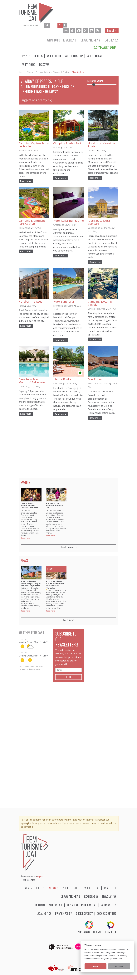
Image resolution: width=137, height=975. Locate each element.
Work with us (108, 905)
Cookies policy (84, 913)
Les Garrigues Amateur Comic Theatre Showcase (29, 505)
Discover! (44, 64)
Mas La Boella (62, 379)
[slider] (93, 84)
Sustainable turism (104, 47)
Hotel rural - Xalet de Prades (101, 144)
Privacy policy (63, 913)
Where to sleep (74, 56)
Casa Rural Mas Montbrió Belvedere (32, 380)
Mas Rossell (95, 379)
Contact (40, 905)
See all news (68, 620)
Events (26, 56)
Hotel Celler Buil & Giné (68, 220)
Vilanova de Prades (61, 72)
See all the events (68, 547)
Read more (25, 181)
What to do (28, 64)
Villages (30, 72)
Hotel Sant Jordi (63, 301)
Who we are (56, 905)
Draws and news (90, 40)
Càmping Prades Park (67, 143)
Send (68, 677)
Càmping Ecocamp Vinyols (100, 303)
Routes (38, 56)
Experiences (112, 40)
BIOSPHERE (110, 927)
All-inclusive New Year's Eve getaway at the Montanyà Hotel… (31, 583)
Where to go (54, 56)
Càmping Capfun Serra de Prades (34, 144)
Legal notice (44, 913)
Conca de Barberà (43, 72)
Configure (119, 966)
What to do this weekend (61, 40)
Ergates (40, 876)
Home (21, 72)
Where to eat (94, 56)
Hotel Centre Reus (30, 301)
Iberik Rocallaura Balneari (99, 222)
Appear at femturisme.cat (82, 905)
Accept (95, 966)
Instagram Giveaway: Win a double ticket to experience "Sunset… (55, 584)
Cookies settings (106, 913)
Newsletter (109, 896)
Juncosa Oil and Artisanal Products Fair (54, 505)
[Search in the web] (47, 25)
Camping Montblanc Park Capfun (32, 222)
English (111, 30)
